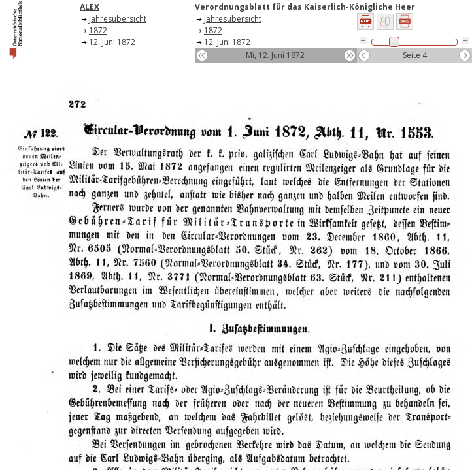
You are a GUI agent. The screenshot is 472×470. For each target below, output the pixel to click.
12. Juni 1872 (112, 42)
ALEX (89, 6)
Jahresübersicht (117, 18)
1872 (98, 30)
